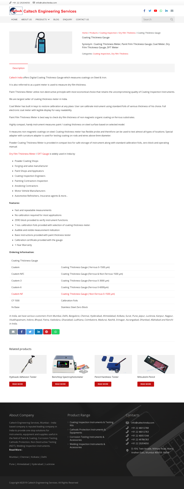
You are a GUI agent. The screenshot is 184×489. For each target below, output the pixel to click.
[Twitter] (150, 11)
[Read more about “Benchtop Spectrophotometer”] (60, 384)
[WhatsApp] (161, 11)
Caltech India (15, 77)
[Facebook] (144, 11)
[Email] (172, 11)
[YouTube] (155, 11)
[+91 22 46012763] (128, 431)
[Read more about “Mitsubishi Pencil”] (145, 384)
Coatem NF (17, 293)
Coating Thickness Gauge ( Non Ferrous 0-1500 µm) (88, 293)
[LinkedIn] (166, 11)
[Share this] (22, 331)
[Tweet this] (30, 331)
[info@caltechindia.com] (128, 422)
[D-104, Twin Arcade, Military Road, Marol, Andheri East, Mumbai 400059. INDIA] (128, 450)
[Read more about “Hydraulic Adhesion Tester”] (17, 384)
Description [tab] (19, 68)
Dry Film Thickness (127, 33)
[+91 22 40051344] (128, 435)
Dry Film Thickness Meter (22, 153)
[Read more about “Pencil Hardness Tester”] (103, 384)
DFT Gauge (43, 153)
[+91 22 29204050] (128, 443)
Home (85, 33)
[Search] (158, 19)
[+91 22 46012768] (128, 428)
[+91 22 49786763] (128, 439)
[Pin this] (47, 331)
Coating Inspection (108, 33)
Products (94, 33)
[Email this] (13, 331)
